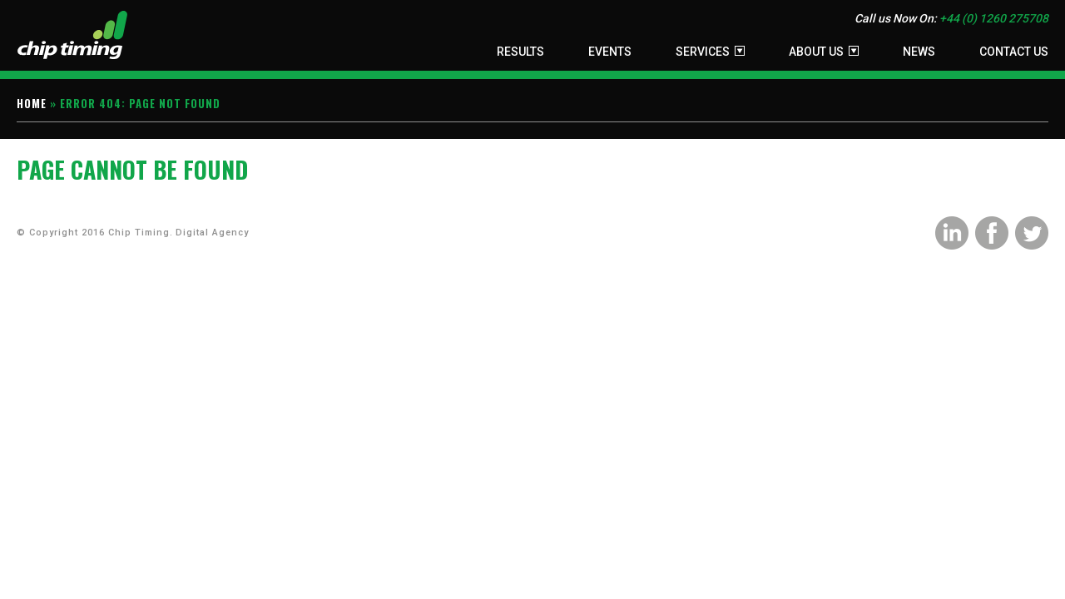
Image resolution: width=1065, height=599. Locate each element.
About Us (816, 51)
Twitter (1031, 233)
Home (32, 103)
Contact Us (1013, 51)
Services (703, 51)
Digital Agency (212, 232)
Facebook (991, 233)
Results (520, 51)
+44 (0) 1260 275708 (993, 18)
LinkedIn (951, 233)
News (919, 51)
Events (610, 51)
